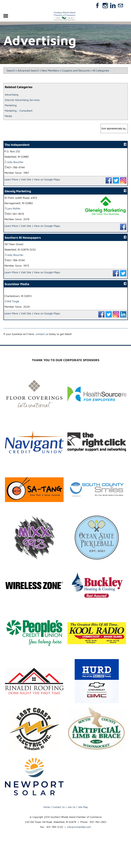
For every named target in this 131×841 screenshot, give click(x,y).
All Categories (100, 70)
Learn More (11, 179)
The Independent (17, 144)
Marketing (11, 105)
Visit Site (26, 179)
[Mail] (120, 5)
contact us (42, 334)
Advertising (11, 94)
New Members (50, 70)
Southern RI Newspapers (23, 237)
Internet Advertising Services (22, 99)
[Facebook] (97, 5)
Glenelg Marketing (18, 191)
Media (8, 116)
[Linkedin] (113, 5)
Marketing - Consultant (18, 110)
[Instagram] (105, 5)
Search (10, 70)
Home (46, 807)
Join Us (71, 807)
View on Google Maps (47, 179)
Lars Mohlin (12, 208)
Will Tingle (11, 301)
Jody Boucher (13, 162)
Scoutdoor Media (17, 284)
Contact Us (59, 807)
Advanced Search (28, 70)
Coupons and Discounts (76, 70)
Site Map (83, 807)
